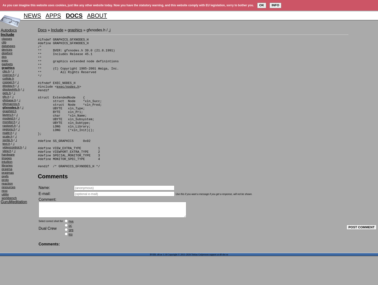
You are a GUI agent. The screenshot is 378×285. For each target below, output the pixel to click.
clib (4, 42)
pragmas (8, 172)
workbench (9, 198)
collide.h (8, 78)
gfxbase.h (9, 100)
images (7, 158)
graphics (75, 30)
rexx (5, 191)
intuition (7, 162)
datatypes (8, 46)
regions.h (8, 129)
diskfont (7, 53)
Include (57, 30)
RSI (70, 263)
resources (8, 187)
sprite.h (7, 140)
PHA (71, 250)
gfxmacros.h (11, 104)
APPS (53, 15)
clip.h (6, 71)
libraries (7, 165)
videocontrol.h (12, 147)
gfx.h (5, 96)
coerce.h (8, 75)
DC (70, 255)
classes (7, 39)
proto (5, 180)
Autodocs (9, 30)
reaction (7, 183)
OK (261, 5)
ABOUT (97, 15)
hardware (8, 154)
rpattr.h (7, 133)
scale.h (7, 136)
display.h (8, 86)
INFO (275, 5)
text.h (6, 144)
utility (5, 194)
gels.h (6, 93)
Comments (53, 202)
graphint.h (9, 111)
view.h (6, 151)
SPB (70, 259)
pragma (7, 169)
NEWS (32, 15)
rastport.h (9, 125)
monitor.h (8, 122)
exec (5, 60)
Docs (42, 30)
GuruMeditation (14, 202)
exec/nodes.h (68, 96)
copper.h (8, 82)
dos (4, 57)
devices (7, 49)
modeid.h (8, 118)
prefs (5, 176)
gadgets (7, 64)
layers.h (8, 115)
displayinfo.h (11, 89)
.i (13, 71)
